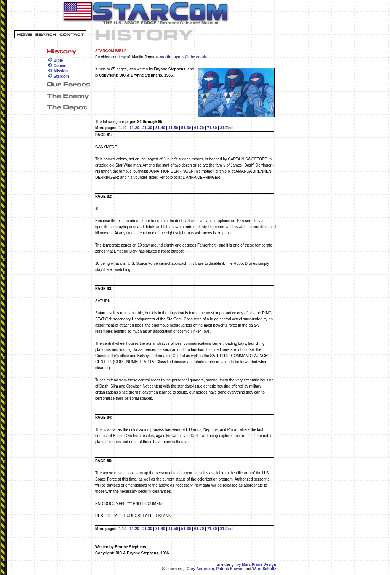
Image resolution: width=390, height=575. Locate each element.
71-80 (212, 128)
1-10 (122, 128)
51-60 (186, 128)
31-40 (160, 128)
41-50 (173, 128)
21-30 (147, 128)
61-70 (199, 128)
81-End (226, 128)
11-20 (134, 128)
